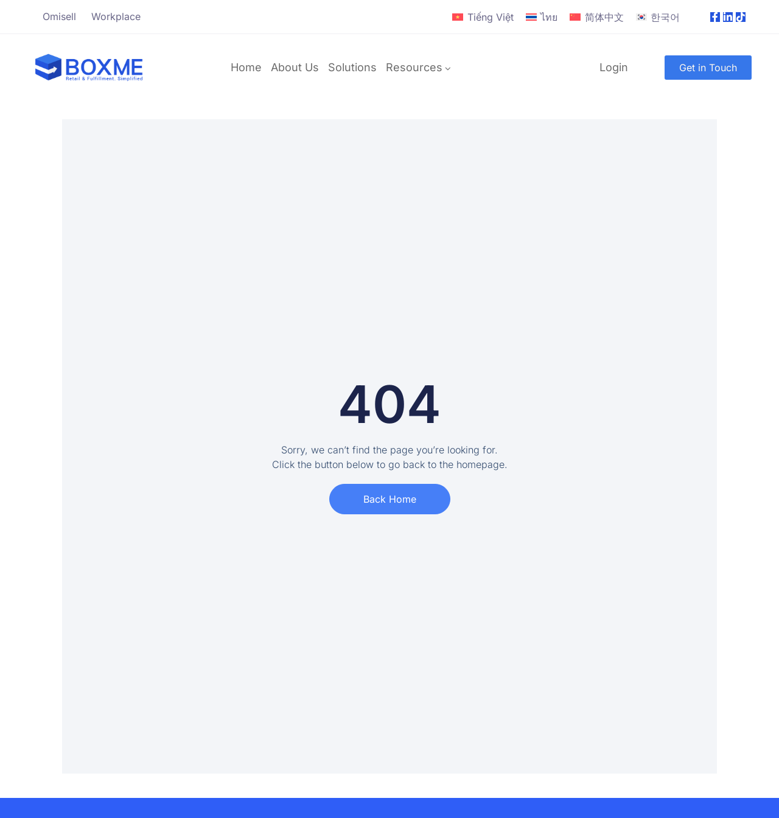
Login (613, 67)
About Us (295, 67)
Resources (414, 67)
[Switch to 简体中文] (596, 17)
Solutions (352, 67)
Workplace (116, 16)
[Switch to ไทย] (542, 17)
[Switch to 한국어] (658, 17)
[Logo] (89, 67)
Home (246, 67)
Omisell (59, 16)
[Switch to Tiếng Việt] (482, 17)
